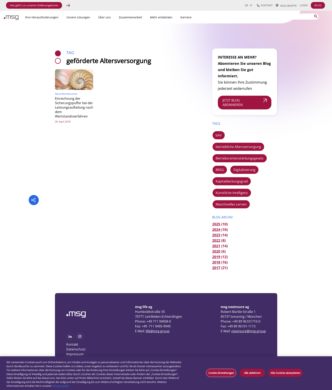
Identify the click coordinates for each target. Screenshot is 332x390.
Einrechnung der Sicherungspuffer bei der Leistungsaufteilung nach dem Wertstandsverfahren (74, 107)
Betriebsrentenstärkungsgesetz (240, 158)
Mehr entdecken (161, 17)
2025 (216, 224)
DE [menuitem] (246, 5)
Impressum (75, 354)
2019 (216, 256)
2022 (216, 240)
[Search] (293, 17)
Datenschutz (76, 349)
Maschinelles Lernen (231, 204)
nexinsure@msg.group (248, 331)
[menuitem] (248, 5)
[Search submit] (315, 16)
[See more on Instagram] (80, 339)
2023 (216, 235)
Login (304, 5)
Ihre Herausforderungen (41, 17)
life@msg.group (158, 331)
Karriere (186, 17)
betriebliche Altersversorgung (238, 147)
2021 (216, 245)
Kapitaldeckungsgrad (232, 181)
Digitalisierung (244, 170)
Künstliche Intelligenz (232, 193)
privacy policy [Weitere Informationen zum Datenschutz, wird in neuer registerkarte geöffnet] (61, 386)
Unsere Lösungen (78, 17)
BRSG (220, 170)
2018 (216, 262)
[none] (250, 5)
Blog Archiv (222, 217)
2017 (216, 267)
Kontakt (265, 5)
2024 (216, 229)
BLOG (317, 5)
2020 (216, 251)
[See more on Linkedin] (70, 339)
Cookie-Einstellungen (221, 372)
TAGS (216, 123)
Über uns (104, 17)
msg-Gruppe (286, 5)
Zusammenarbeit (130, 17)
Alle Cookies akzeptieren (285, 372)
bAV (219, 135)
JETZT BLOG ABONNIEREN (232, 102)
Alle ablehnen (252, 372)
